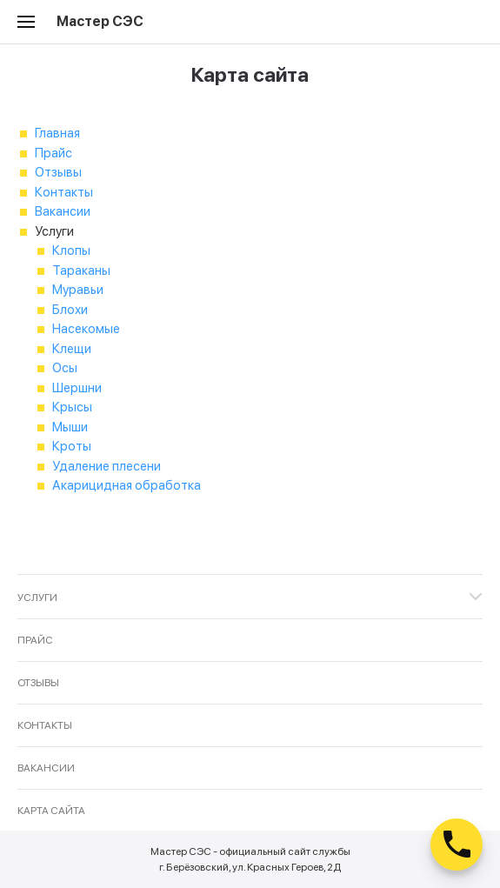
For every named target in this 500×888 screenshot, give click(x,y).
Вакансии (62, 211)
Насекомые (86, 329)
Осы (64, 368)
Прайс (53, 153)
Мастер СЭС (100, 21)
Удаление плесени (106, 466)
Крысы (72, 407)
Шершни (77, 388)
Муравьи (77, 289)
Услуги (37, 597)
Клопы (71, 250)
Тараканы (81, 270)
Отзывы (58, 172)
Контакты (64, 192)
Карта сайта (51, 811)
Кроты (71, 446)
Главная (57, 133)
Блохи (70, 309)
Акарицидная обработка (126, 485)
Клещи (71, 349)
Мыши (70, 427)
